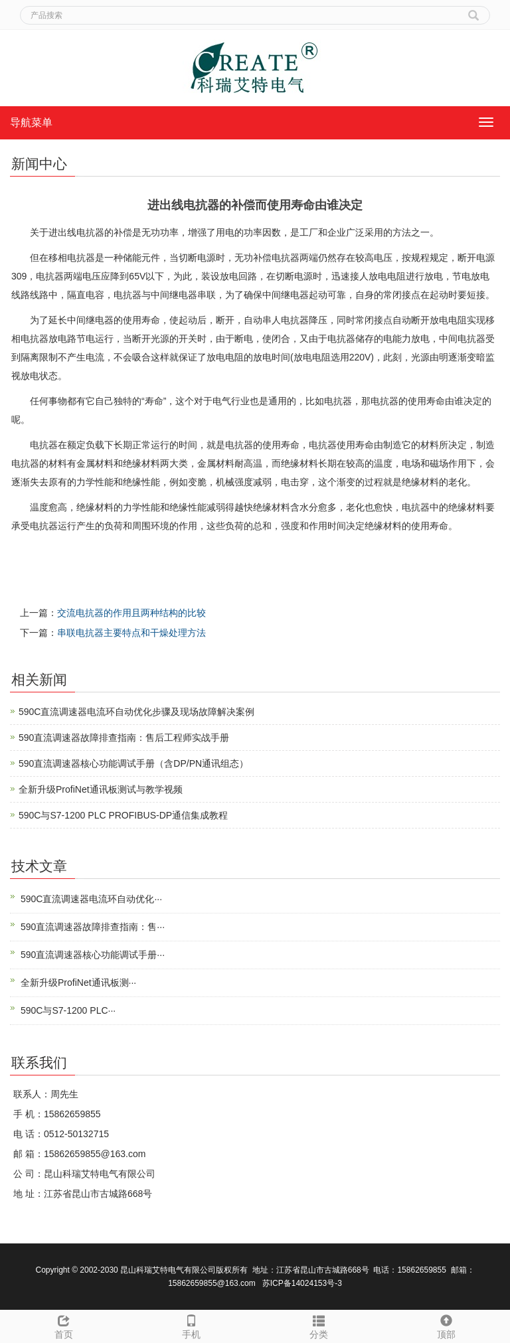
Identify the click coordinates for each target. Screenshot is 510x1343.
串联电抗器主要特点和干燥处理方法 (131, 632)
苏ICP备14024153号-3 (302, 1283)
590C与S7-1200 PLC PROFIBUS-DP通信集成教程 (123, 815)
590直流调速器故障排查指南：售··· (93, 926)
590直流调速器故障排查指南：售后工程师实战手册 (124, 737)
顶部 (446, 1325)
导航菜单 (31, 122)
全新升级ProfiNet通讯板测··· (78, 982)
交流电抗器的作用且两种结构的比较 (131, 612)
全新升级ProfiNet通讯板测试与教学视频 (101, 789)
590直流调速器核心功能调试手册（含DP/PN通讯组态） (133, 763)
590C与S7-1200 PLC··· (68, 1010)
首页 (64, 1325)
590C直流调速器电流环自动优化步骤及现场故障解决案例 (136, 711)
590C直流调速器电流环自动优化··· (91, 899)
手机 (191, 1325)
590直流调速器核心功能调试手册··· (93, 954)
